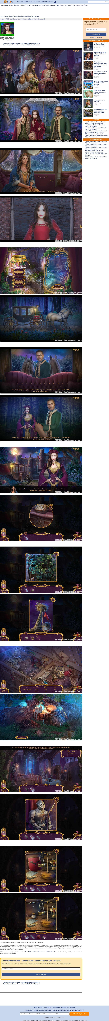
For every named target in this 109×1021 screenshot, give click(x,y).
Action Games (76, 5)
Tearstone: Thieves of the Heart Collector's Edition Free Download (96, 148)
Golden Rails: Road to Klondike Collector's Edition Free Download (96, 145)
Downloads (20, 1)
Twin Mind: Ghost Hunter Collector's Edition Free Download (100, 54)
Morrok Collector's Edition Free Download (96, 131)
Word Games (84, 5)
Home (35, 1007)
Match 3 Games (26, 5)
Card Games (67, 5)
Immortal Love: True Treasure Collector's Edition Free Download (95, 128)
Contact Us (47, 1007)
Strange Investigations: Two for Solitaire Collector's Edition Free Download (101, 44)
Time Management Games (38, 5)
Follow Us (54, 1010)
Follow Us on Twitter (45, 1010)
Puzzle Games (60, 5)
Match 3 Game (97, 103)
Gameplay (37, 1)
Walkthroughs (29, 1)
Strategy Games (50, 5)
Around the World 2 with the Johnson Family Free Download (101, 83)
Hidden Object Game (47, 1)
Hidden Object (97, 47)
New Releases (4, 5)
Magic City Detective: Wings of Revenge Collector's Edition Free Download (95, 122)
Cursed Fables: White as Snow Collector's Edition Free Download (21, 43)
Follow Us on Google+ (64, 1010)
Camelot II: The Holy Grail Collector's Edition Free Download (100, 73)
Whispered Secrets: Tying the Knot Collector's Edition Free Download (94, 151)
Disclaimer (72, 1007)
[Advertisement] (54, 11)
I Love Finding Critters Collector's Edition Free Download (100, 92)
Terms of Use (64, 1007)
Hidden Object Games (15, 5)
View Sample (92, 37)
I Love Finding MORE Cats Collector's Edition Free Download (95, 125)
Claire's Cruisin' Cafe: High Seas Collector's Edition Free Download (96, 136)
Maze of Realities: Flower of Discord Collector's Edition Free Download (94, 133)
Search (106, 1)
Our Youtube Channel (78, 1010)
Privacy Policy (99, 37)
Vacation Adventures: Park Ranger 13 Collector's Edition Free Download (100, 111)
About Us (41, 1007)
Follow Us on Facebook (31, 1010)
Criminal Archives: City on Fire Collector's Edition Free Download (96, 157)
